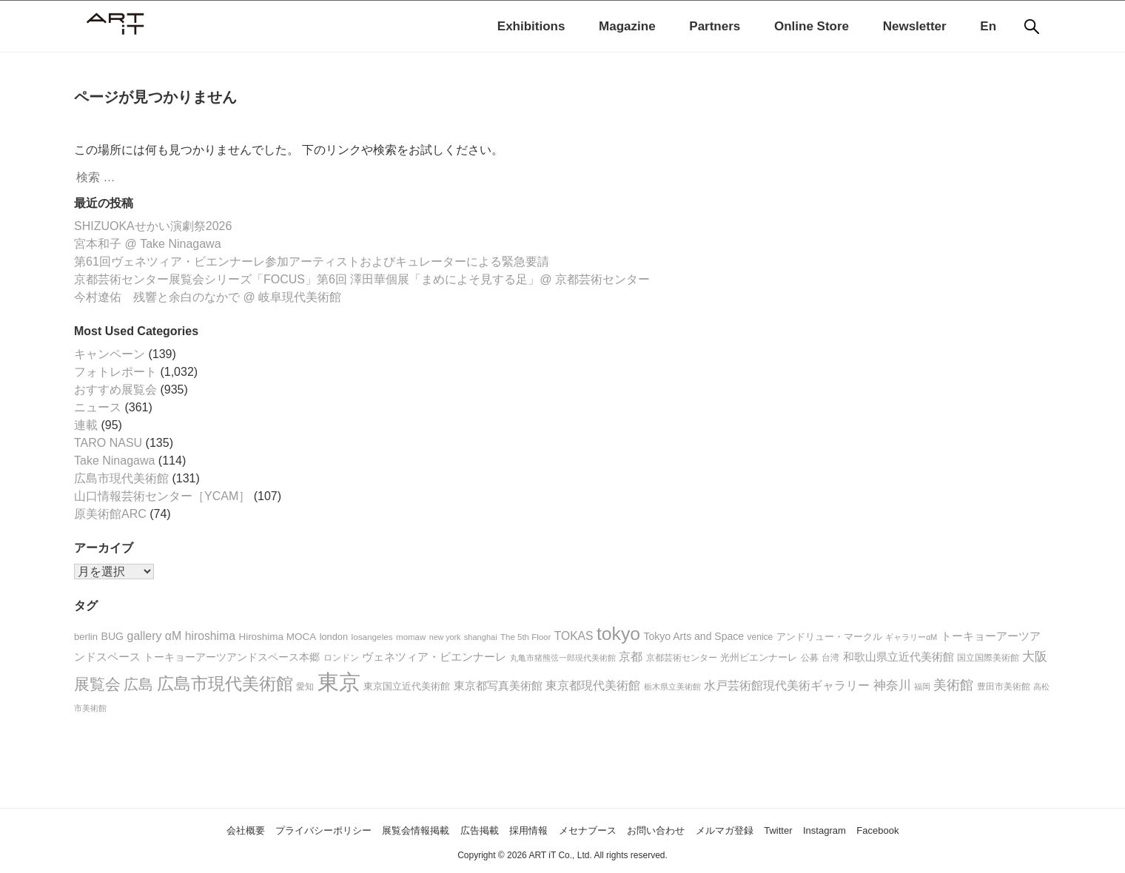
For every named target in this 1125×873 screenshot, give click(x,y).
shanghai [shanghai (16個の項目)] (480, 637)
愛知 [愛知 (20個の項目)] (305, 686)
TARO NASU (108, 443)
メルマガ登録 (757, 829)
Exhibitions (531, 26)
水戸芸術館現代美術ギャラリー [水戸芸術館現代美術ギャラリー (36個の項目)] (787, 685)
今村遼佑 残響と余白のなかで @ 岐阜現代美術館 (207, 297)
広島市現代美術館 (121, 478)
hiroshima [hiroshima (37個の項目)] (210, 636)
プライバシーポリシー (278, 829)
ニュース (97, 407)
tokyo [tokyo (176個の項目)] (618, 634)
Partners (714, 26)
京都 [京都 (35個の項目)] (630, 656)
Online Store (811, 26)
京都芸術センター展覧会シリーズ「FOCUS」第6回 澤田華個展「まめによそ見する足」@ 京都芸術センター (362, 279)
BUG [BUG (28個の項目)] (112, 636)
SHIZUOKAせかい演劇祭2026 (153, 226)
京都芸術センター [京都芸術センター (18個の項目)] (681, 657)
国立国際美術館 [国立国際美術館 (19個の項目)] (988, 658)
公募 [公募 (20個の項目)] (810, 658)
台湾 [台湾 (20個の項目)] (830, 658)
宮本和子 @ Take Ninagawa (147, 243)
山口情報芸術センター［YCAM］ (162, 496)
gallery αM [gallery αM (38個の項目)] (154, 636)
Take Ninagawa (114, 460)
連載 (86, 425)
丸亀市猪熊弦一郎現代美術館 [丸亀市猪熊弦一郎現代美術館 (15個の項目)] (563, 657)
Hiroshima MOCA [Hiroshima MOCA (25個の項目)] (277, 636)
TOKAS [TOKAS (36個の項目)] (574, 636)
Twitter (820, 829)
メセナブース (593, 829)
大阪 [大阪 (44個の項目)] (1034, 657)
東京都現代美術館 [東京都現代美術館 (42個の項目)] (592, 685)
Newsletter (915, 26)
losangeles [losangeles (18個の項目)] (372, 636)
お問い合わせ (675, 829)
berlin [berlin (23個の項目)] (86, 636)
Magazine (627, 26)
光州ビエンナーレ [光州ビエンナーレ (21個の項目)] (758, 658)
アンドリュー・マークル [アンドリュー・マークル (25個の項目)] (829, 636)
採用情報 (523, 829)
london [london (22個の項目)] (334, 636)
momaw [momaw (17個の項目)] (411, 637)
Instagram (875, 829)
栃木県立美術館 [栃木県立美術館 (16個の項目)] (672, 686)
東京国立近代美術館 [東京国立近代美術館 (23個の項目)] (406, 686)
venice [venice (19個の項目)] (760, 637)
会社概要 (184, 829)
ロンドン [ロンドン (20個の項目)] (341, 658)
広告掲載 (465, 829)
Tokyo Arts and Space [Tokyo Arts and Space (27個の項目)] (694, 636)
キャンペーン (109, 354)
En (988, 26)
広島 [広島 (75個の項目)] (138, 684)
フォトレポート (115, 371)
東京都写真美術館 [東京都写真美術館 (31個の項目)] (498, 686)
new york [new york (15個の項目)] (445, 637)
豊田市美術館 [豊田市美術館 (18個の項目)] (1003, 686)
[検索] (1031, 26)
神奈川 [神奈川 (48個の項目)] (892, 685)
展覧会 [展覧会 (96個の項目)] (97, 684)
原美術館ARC (110, 514)
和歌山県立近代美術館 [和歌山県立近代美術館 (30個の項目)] (898, 657)
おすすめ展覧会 (115, 389)
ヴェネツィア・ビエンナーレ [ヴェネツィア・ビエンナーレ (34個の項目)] (434, 656)
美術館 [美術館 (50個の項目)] (953, 685)
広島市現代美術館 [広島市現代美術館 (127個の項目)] (225, 683)
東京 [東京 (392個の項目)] (339, 682)
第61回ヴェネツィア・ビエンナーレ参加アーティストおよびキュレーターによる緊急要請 (311, 261)
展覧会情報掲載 (389, 829)
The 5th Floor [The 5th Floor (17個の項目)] (525, 637)
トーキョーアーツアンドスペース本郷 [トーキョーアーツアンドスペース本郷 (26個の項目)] (232, 657)
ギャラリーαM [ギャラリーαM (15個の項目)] (911, 637)
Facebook (938, 829)
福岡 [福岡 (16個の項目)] (922, 686)
